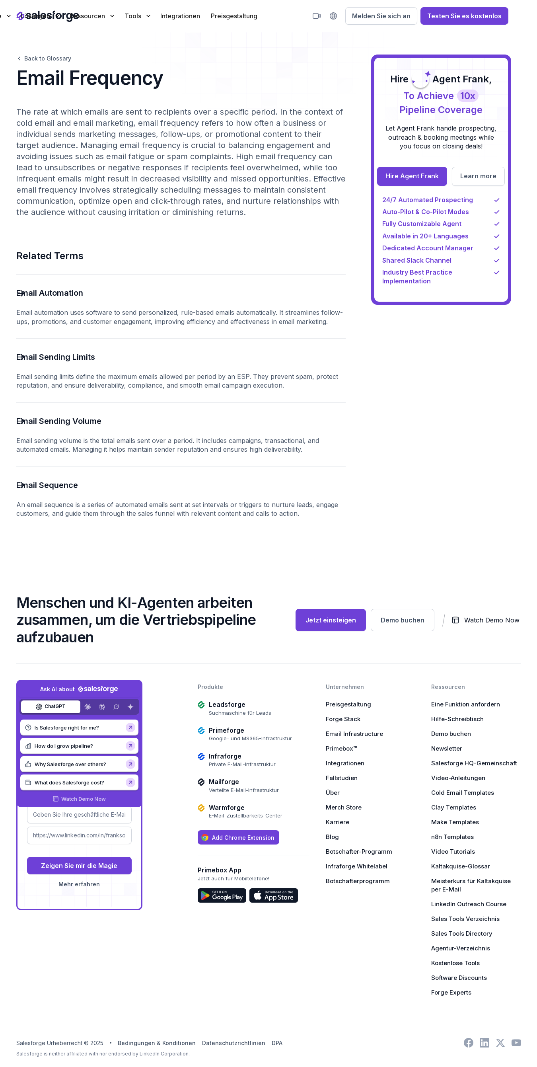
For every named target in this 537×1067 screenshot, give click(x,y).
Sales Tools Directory (461, 933)
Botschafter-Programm (359, 851)
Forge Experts (451, 992)
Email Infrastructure (354, 733)
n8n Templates (452, 837)
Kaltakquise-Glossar (460, 866)
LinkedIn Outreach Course (468, 904)
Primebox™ (341, 748)
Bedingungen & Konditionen (157, 1043)
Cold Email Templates (462, 792)
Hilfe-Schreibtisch (457, 719)
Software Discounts (459, 977)
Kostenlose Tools (455, 963)
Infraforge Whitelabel (356, 866)
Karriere (337, 822)
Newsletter (446, 748)
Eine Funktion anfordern (465, 704)
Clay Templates (453, 807)
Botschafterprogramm (358, 881)
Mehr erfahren (79, 884)
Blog (332, 837)
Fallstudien (342, 778)
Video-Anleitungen (458, 778)
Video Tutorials (453, 851)
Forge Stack (343, 719)
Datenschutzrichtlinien (233, 1043)
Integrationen (180, 16)
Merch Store (344, 807)
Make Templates (455, 822)
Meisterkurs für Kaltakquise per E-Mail (471, 885)
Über (333, 792)
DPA (277, 1043)
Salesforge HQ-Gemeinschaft (474, 763)
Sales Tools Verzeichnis (465, 919)
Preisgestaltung (234, 16)
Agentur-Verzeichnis (460, 948)
